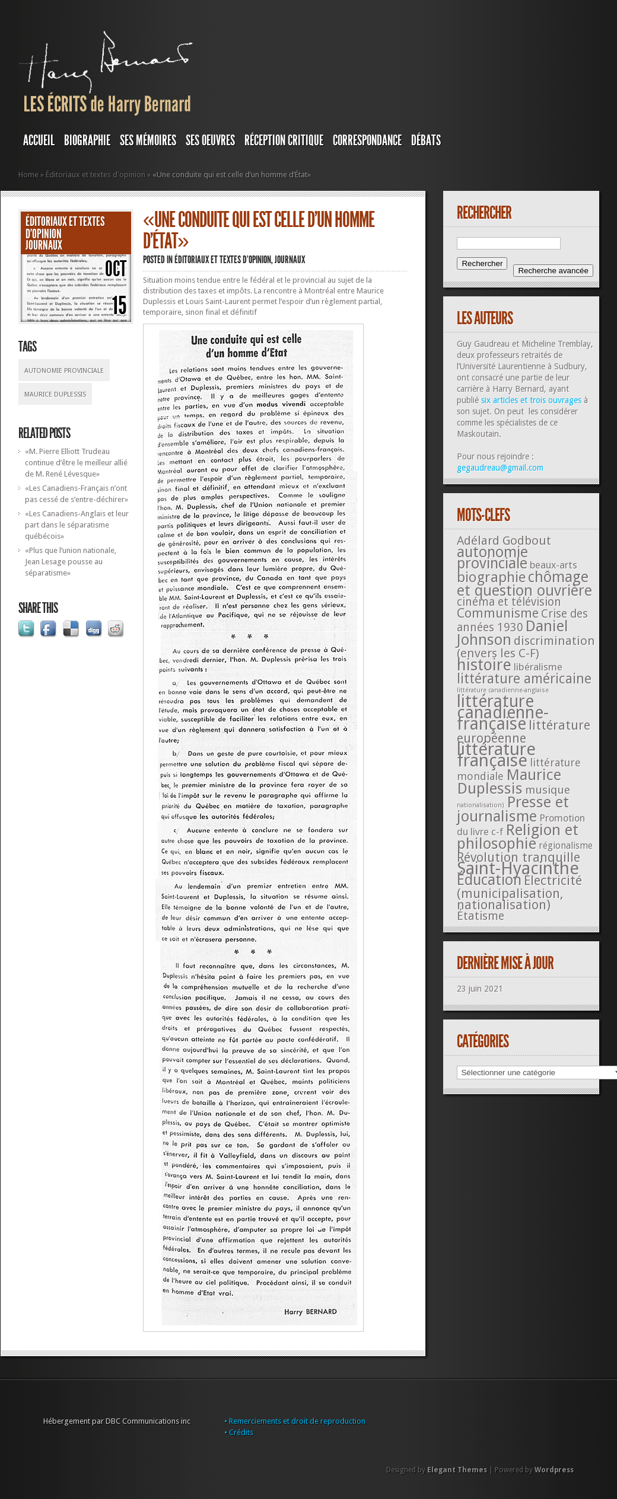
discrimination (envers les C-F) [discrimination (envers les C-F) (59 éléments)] (526, 647)
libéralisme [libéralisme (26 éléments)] (538, 667)
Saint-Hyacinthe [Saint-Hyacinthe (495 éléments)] (518, 868)
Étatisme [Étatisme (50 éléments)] (480, 916)
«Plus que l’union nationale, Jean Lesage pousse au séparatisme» (70, 561)
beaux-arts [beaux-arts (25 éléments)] (553, 565)
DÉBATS (426, 140)
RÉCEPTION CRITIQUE (283, 140)
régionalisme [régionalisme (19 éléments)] (566, 845)
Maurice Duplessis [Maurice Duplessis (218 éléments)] (509, 781)
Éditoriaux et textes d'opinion (95, 174)
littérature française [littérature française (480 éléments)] (496, 755)
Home (28, 174)
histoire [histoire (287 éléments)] (484, 665)
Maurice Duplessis (55, 394)
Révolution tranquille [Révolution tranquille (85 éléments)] (518, 857)
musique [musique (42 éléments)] (547, 790)
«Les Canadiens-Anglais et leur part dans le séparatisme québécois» (77, 525)
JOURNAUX (44, 245)
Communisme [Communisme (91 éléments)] (498, 613)
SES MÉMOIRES (148, 140)
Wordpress (554, 1470)
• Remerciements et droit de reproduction (294, 1421)
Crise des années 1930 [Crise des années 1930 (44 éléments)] (522, 620)
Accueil (39, 140)
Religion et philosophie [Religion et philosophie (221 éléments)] (517, 836)
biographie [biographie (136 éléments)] (491, 577)
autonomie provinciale (64, 371)
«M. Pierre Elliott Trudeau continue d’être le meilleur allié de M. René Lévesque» (76, 462)
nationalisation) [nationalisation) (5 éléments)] (480, 805)
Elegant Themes (457, 1470)
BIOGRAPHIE (87, 140)
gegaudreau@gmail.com (500, 467)
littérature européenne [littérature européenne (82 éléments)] (523, 732)
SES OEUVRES (210, 140)
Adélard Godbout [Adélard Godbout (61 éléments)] (504, 540)
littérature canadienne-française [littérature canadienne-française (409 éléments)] (503, 713)
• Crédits (238, 1432)
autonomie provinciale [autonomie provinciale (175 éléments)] (492, 558)
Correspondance (367, 140)
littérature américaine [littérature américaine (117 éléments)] (524, 678)
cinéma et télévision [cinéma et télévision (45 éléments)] (509, 602)
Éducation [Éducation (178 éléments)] (489, 879)
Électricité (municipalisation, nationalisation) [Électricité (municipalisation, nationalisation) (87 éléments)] (519, 892)
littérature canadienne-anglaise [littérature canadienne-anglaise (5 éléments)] (503, 690)
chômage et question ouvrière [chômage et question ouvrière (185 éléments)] (524, 583)
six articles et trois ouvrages (531, 400)
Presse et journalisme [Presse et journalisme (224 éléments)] (513, 809)
